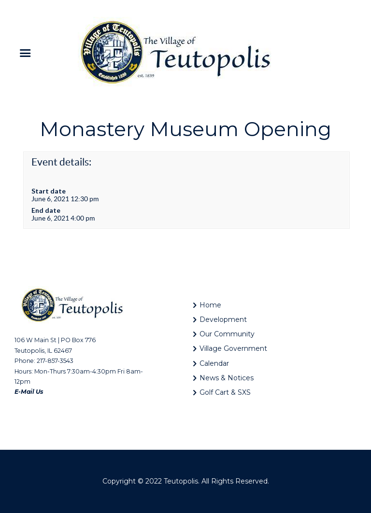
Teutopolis (181, 481)
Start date (48, 191)
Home (210, 305)
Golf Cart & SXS (225, 392)
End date (45, 210)
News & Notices (227, 378)
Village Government (233, 348)
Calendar (214, 363)
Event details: (61, 161)
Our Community (227, 334)
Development (223, 319)
